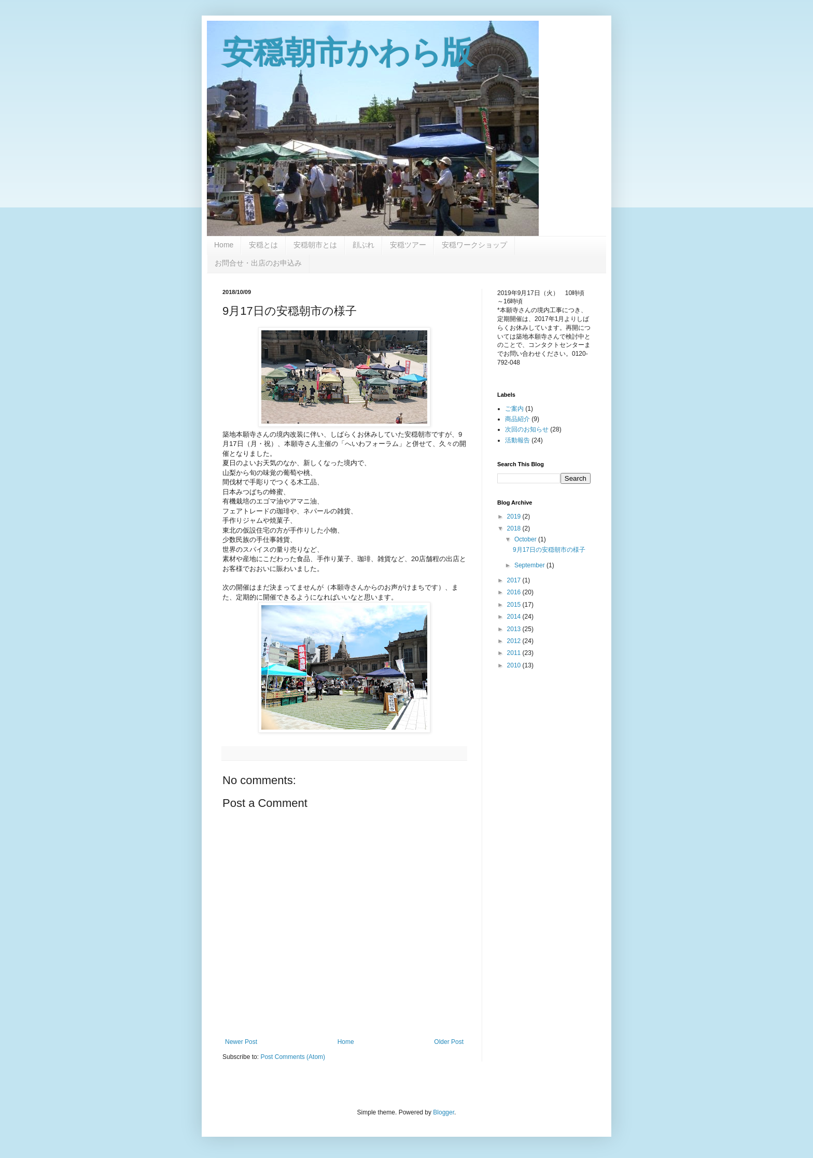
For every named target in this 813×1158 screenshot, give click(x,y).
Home (223, 245)
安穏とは (263, 245)
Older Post (449, 1041)
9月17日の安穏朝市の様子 (549, 549)
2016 (515, 592)
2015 (515, 604)
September (530, 565)
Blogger (443, 1112)
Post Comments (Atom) (292, 1057)
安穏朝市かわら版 (347, 52)
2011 (515, 653)
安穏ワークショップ (474, 245)
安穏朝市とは (315, 245)
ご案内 (514, 408)
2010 (515, 665)
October (526, 539)
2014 (515, 616)
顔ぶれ (363, 245)
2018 (515, 528)
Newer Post (241, 1041)
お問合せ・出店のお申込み (258, 263)
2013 (515, 629)
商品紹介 (517, 419)
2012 (515, 641)
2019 (515, 516)
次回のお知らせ (527, 429)
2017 (515, 580)
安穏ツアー (408, 245)
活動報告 (517, 440)
